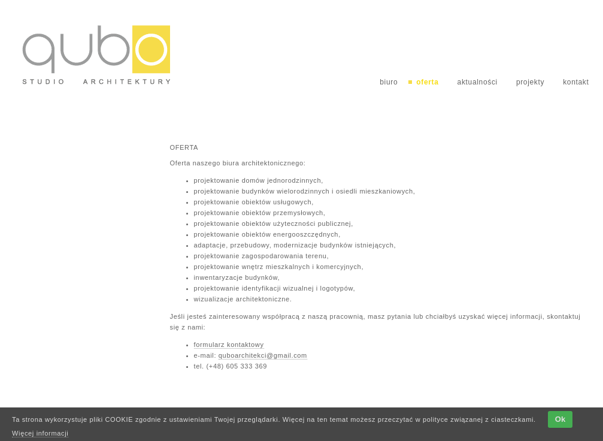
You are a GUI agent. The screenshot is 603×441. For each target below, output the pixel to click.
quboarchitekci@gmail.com (263, 355)
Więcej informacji (40, 433)
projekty (530, 82)
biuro (389, 82)
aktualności (477, 82)
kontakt (576, 82)
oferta (427, 82)
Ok (560, 419)
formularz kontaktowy (229, 344)
